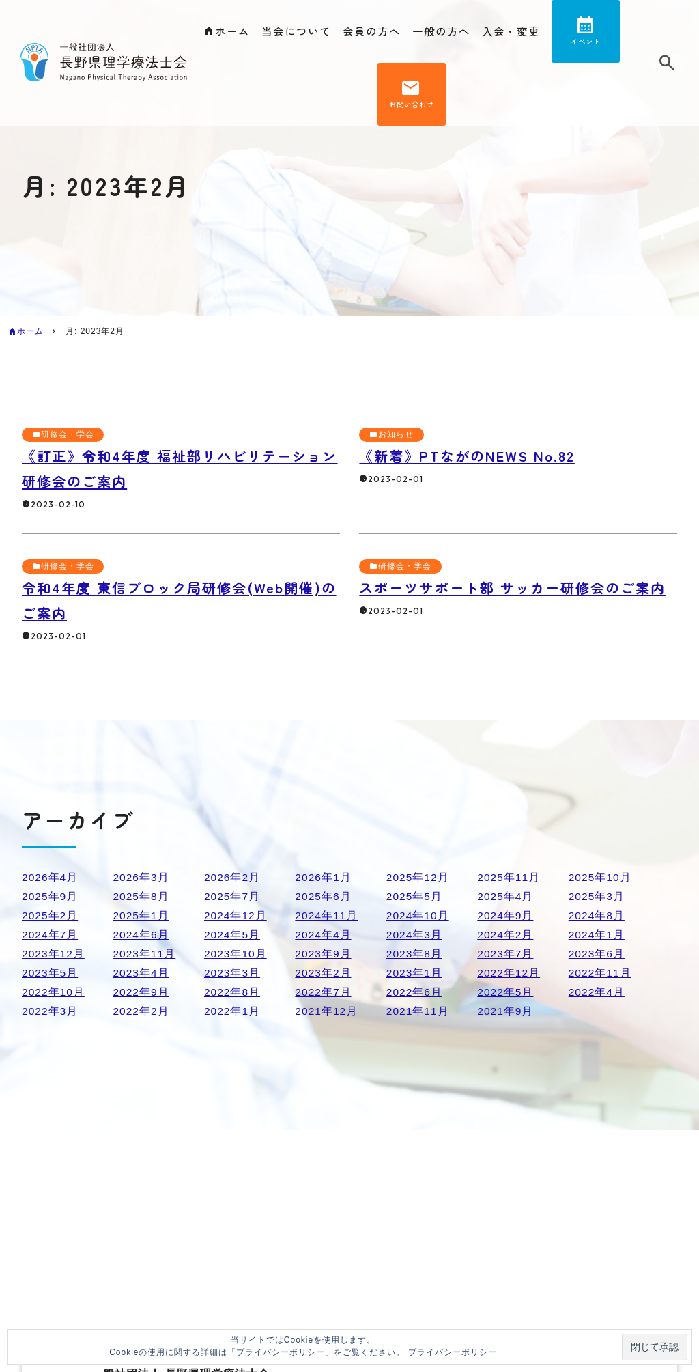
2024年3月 (415, 934)
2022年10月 (53, 992)
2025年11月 (509, 877)
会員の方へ (372, 31)
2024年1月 (597, 934)
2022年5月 (505, 992)
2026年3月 (141, 877)
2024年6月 (141, 934)
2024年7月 (50, 934)
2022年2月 (141, 1011)
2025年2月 (50, 915)
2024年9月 (505, 915)
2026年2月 (232, 877)
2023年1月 (415, 973)
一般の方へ (441, 31)
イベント (586, 43)
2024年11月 (326, 915)
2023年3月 (232, 973)
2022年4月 (597, 992)
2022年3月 (50, 1011)
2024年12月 (236, 915)
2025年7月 (232, 896)
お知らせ (396, 434)
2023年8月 (415, 954)
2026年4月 (50, 877)
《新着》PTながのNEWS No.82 (471, 455)
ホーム (232, 31)
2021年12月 (326, 1011)
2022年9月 (141, 992)
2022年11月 (600, 973)
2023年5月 (50, 973)
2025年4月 (505, 896)
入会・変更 (511, 31)
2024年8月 (597, 915)
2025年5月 (415, 896)
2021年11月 (418, 1011)
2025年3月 (597, 896)
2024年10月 (418, 915)
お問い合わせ (411, 109)
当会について (296, 31)
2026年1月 (323, 877)
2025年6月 (323, 896)
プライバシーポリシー (452, 1352)
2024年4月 (323, 934)
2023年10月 (236, 954)
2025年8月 (141, 896)
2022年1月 (232, 1011)
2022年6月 (415, 992)
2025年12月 (418, 877)
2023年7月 (505, 954)
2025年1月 (141, 915)
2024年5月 (232, 934)
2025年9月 (50, 896)
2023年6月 (597, 954)
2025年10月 (600, 877)
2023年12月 (53, 954)
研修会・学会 (67, 434)
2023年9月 (323, 954)
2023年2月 (323, 973)
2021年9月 (505, 1011)
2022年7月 (323, 992)
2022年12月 (509, 973)
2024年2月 (505, 934)
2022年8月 (232, 992)
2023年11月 (144, 954)
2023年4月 (141, 973)
